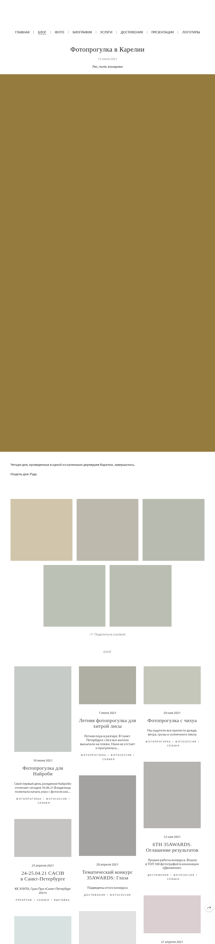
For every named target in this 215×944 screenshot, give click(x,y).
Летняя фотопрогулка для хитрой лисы (107, 726)
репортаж (24, 902)
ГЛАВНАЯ (22, 32)
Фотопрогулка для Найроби (42, 773)
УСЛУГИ (106, 32)
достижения (158, 877)
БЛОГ (42, 32)
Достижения (132, 32)
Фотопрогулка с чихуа (172, 723)
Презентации (162, 32)
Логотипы (191, 32)
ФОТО (59, 32)
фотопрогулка (28, 801)
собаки (44, 805)
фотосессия (56, 801)
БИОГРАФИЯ (82, 32)
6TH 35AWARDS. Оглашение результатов (172, 850)
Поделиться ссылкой (109, 637)
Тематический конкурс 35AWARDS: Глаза (107, 877)
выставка (62, 902)
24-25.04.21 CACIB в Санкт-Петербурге (43, 878)
